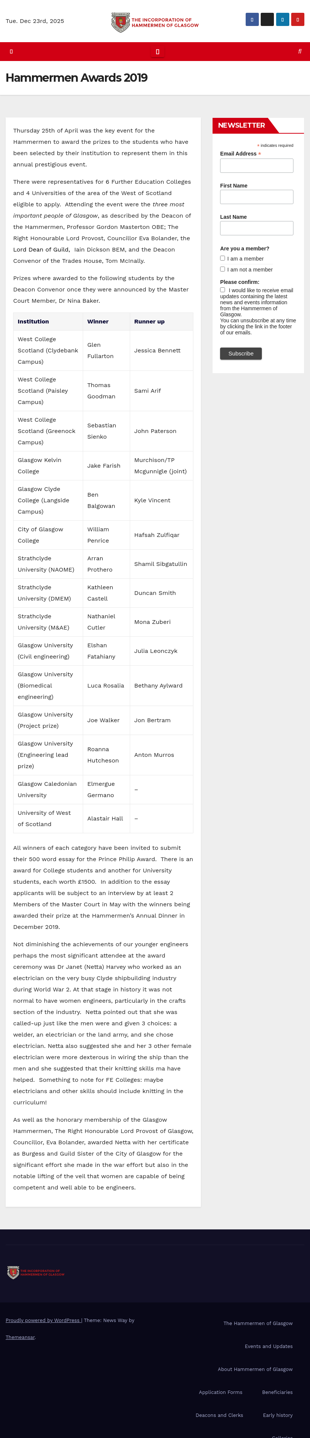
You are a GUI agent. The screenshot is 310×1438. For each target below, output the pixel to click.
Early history (278, 1415)
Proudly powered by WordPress (43, 1320)
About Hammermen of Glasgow (255, 1369)
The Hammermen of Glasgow (258, 1323)
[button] (299, 51)
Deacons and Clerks (219, 1415)
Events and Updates (269, 1346)
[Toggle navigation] (157, 51)
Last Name (233, 217)
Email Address (240, 153)
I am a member (245, 259)
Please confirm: (239, 282)
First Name (233, 186)
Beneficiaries (277, 1392)
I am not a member (250, 270)
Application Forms (220, 1392)
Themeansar (20, 1337)
